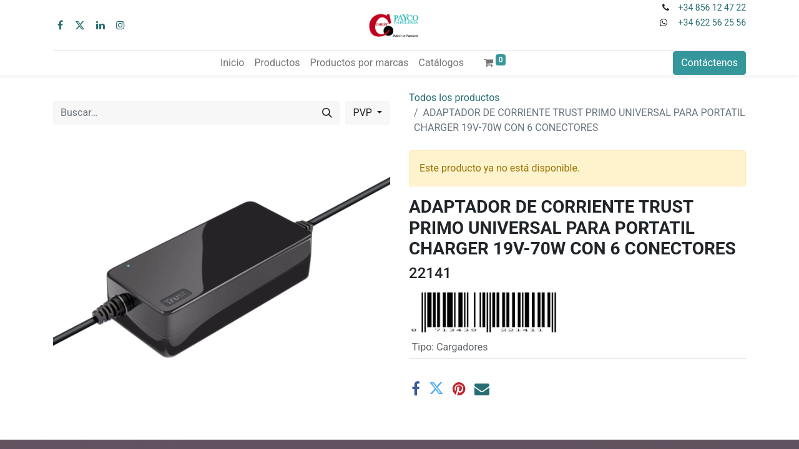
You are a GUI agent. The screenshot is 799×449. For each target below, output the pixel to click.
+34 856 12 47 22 (712, 7)
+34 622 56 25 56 (712, 22)
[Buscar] (327, 113)
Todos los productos (454, 98)
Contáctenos (709, 63)
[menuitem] (232, 63)
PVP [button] (364, 112)
